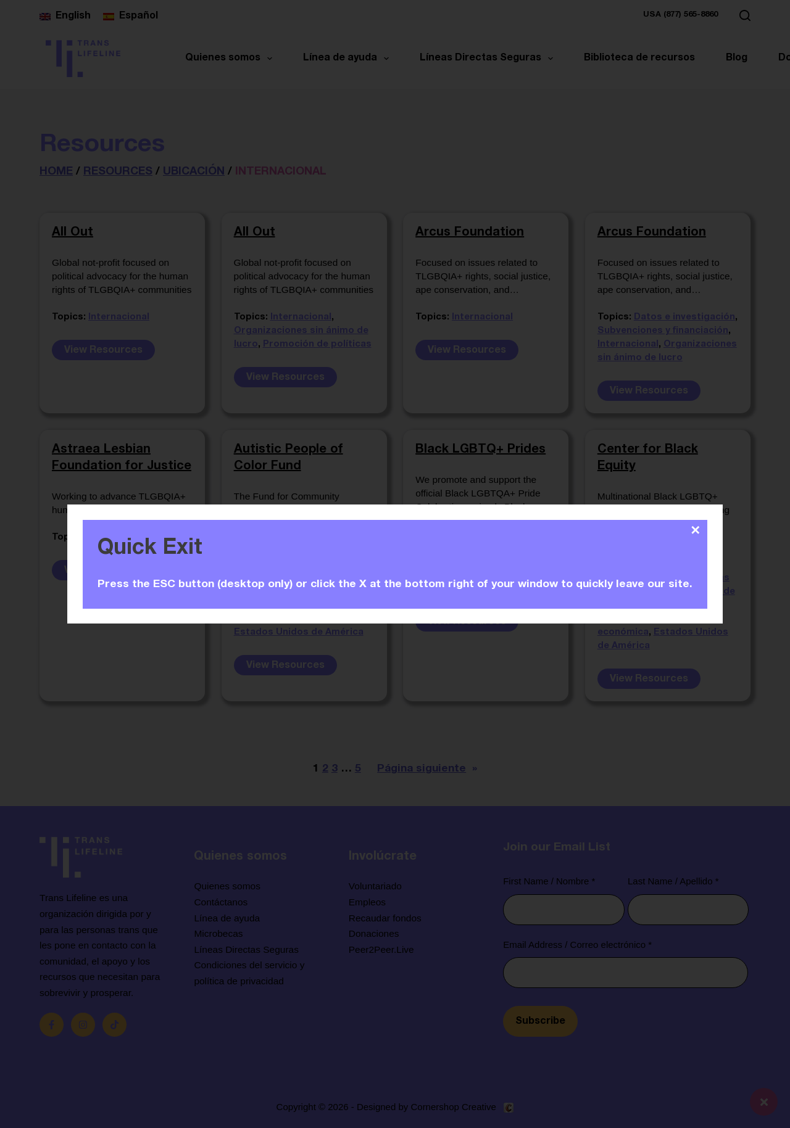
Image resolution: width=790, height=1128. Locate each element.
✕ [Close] (695, 530)
